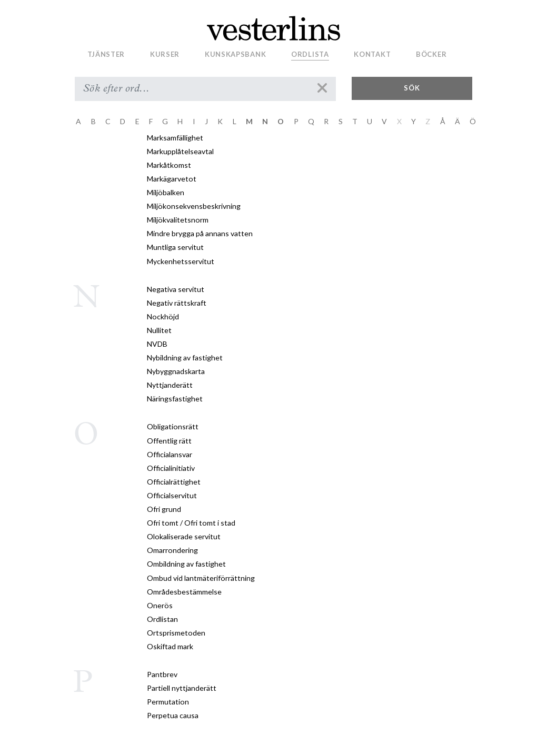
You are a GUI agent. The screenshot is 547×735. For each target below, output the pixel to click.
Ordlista (310, 54)
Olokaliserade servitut (184, 536)
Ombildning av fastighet (186, 563)
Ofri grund (164, 509)
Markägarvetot (171, 178)
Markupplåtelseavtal (180, 151)
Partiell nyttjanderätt (181, 687)
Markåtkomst (169, 164)
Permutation (168, 701)
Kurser (165, 54)
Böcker (431, 54)
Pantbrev (162, 674)
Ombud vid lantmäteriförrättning (201, 577)
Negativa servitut (175, 289)
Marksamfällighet (175, 137)
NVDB (157, 343)
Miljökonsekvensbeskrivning (194, 206)
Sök (412, 88)
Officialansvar (169, 454)
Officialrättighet (174, 481)
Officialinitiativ (171, 468)
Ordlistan (162, 619)
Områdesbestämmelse (184, 591)
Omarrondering (172, 550)
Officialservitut (172, 495)
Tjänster (106, 54)
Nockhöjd (163, 316)
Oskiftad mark (170, 646)
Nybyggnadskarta (176, 371)
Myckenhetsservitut (180, 261)
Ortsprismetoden (176, 632)
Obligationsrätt (172, 426)
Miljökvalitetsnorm (177, 219)
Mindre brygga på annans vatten (200, 233)
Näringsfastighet (175, 398)
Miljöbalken (165, 192)
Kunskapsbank (235, 54)
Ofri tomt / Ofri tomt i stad (191, 522)
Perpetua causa (172, 715)
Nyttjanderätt (170, 384)
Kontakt (372, 54)
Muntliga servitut (175, 247)
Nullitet (159, 330)
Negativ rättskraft (176, 302)
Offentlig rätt (169, 440)
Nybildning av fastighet (185, 357)
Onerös (160, 605)
